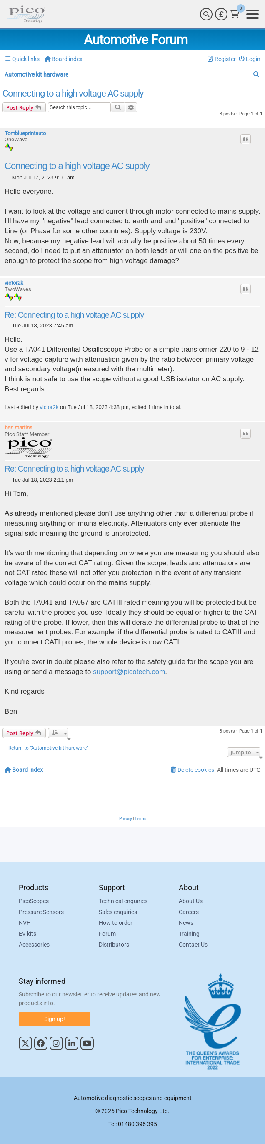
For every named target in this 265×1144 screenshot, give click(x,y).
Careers (189, 912)
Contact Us (193, 944)
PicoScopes (34, 901)
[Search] (206, 14)
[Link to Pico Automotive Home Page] (26, 14)
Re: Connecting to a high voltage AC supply (74, 314)
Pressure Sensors (41, 912)
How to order (115, 922)
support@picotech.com (129, 672)
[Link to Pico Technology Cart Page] (235, 14)
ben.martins (18, 427)
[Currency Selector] (221, 14)
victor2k (14, 283)
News (186, 922)
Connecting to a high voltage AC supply (72, 93)
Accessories (34, 944)
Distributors (114, 944)
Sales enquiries (118, 912)
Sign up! (54, 1019)
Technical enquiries (123, 901)
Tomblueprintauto (25, 133)
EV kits (27, 933)
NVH (25, 922)
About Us (190, 901)
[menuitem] (250, 59)
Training (189, 933)
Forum (107, 933)
